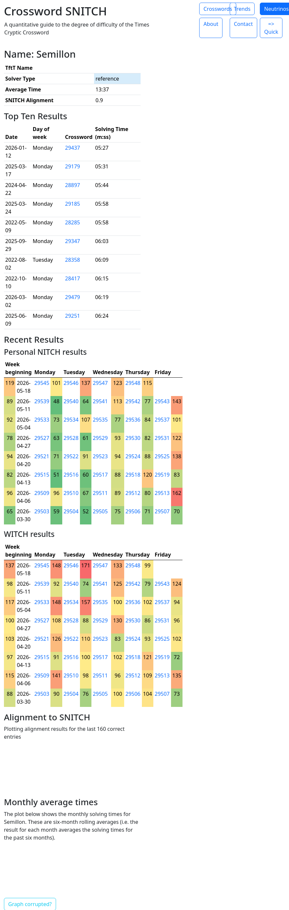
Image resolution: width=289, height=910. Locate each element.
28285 (72, 222)
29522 (71, 456)
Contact (243, 24)
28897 (72, 185)
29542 (133, 401)
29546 (71, 383)
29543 (162, 401)
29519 (162, 474)
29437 (72, 147)
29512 (133, 493)
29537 (162, 419)
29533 (41, 419)
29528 (71, 438)
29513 (162, 493)
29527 (41, 438)
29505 (100, 511)
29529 (100, 438)
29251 (72, 315)
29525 (162, 456)
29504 (71, 511)
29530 (133, 438)
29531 (162, 438)
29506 (133, 511)
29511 (100, 493)
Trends (242, 8)
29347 (72, 241)
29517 (100, 474)
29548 (133, 383)
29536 (133, 419)
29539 (41, 401)
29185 (72, 203)
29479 (72, 297)
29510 (71, 493)
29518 (133, 474)
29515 (41, 474)
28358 (72, 259)
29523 (100, 456)
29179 (72, 166)
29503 (41, 511)
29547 (100, 383)
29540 (71, 401)
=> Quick (271, 27)
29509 (41, 493)
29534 (71, 419)
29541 (100, 401)
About (210, 24)
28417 (72, 278)
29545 (41, 383)
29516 (71, 474)
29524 (133, 456)
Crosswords (217, 8)
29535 (100, 419)
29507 (162, 511)
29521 (41, 456)
